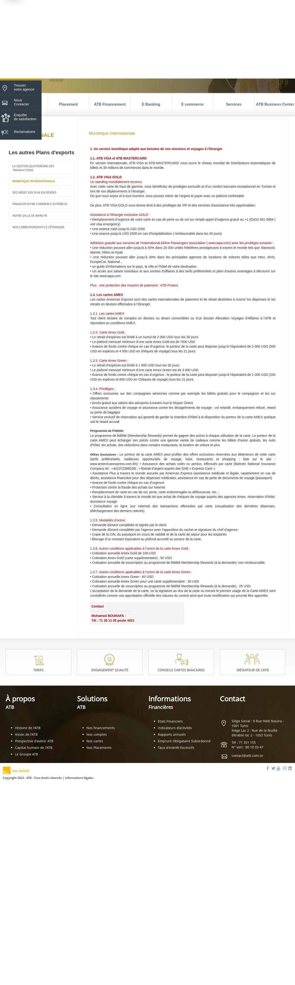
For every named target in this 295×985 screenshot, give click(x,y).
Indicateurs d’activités (175, 728)
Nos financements (100, 728)
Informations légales (79, 778)
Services (233, 104)
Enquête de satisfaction (25, 117)
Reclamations (24, 132)
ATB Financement (110, 104)
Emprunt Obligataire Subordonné (184, 741)
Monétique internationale (33, 181)
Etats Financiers (170, 721)
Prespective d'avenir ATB (34, 741)
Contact (232, 698)
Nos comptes (96, 734)
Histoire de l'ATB (27, 728)
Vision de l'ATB (26, 734)
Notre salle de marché (29, 216)
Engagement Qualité (109, 670)
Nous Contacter (21, 102)
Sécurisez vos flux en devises (34, 193)
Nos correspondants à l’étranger (38, 227)
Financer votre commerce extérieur (39, 204)
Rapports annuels (172, 734)
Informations (169, 702)
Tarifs (38, 670)
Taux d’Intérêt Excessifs (176, 747)
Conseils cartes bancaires (181, 670)
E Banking (151, 104)
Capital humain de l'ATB (33, 747)
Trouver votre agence (24, 87)
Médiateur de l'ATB (253, 670)
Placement (68, 104)
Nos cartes (94, 741)
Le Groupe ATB (26, 754)
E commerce (192, 104)
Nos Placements (99, 747)
